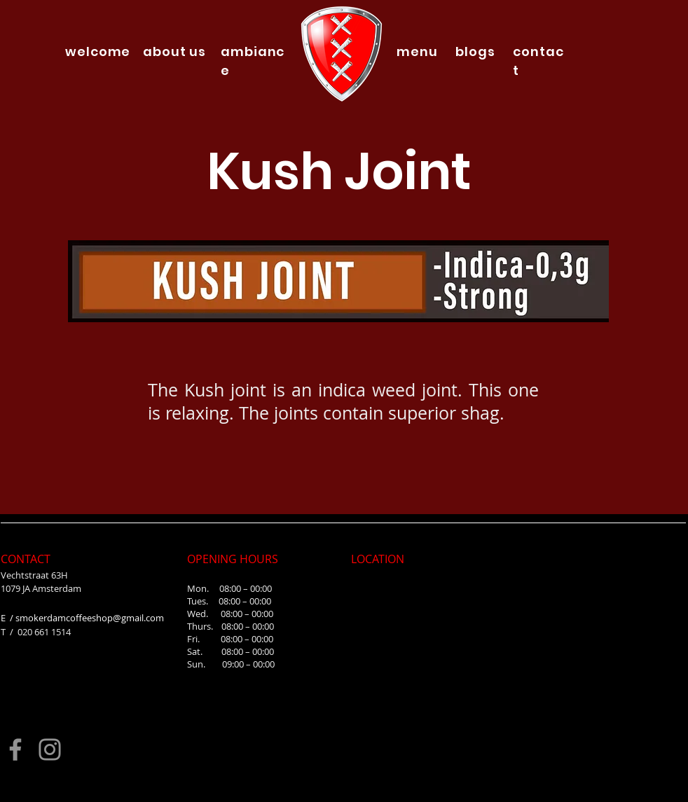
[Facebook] (15, 749)
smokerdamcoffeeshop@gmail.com (89, 617)
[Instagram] (49, 749)
